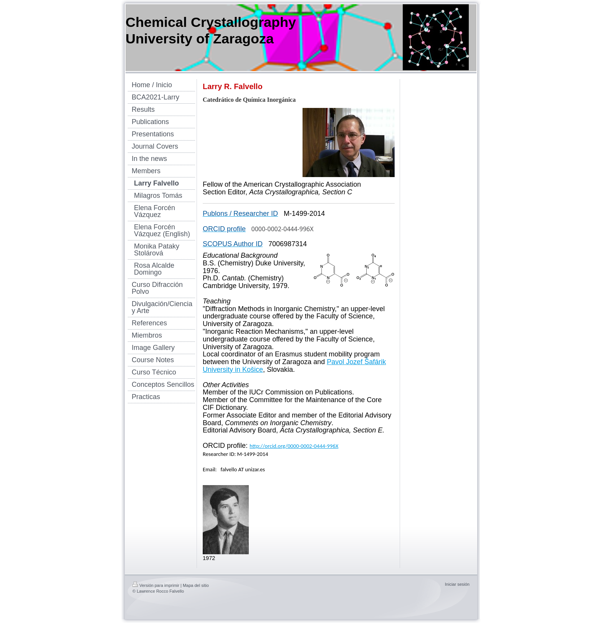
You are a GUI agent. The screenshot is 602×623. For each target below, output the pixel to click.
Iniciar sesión (457, 584)
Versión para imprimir (155, 585)
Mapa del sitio (196, 585)
